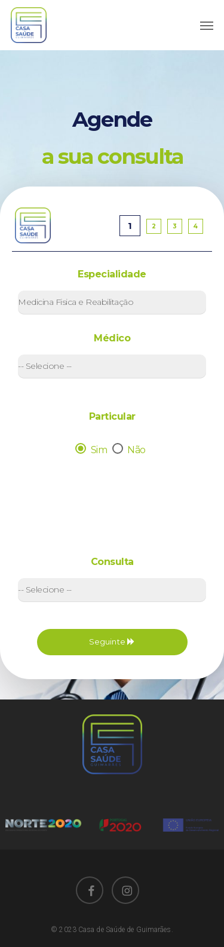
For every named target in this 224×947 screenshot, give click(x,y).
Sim (92, 450)
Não (130, 450)
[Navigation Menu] (206, 25)
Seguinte (112, 641)
